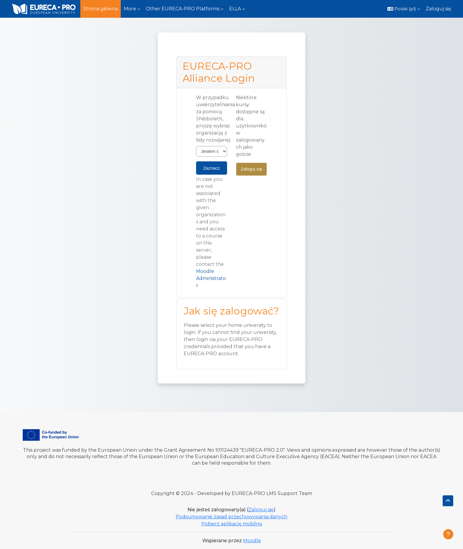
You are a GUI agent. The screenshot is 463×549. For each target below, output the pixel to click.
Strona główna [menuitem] (100, 9)
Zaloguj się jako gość (251, 171)
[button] (403, 9)
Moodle (252, 540)
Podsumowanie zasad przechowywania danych (231, 516)
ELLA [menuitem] (235, 9)
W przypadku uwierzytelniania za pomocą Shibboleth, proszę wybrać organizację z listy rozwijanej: (215, 119)
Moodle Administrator (211, 278)
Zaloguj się (438, 9)
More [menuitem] (130, 9)
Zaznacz (211, 168)
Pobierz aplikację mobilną (231, 524)
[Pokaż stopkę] (448, 534)
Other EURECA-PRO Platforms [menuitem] (182, 9)
